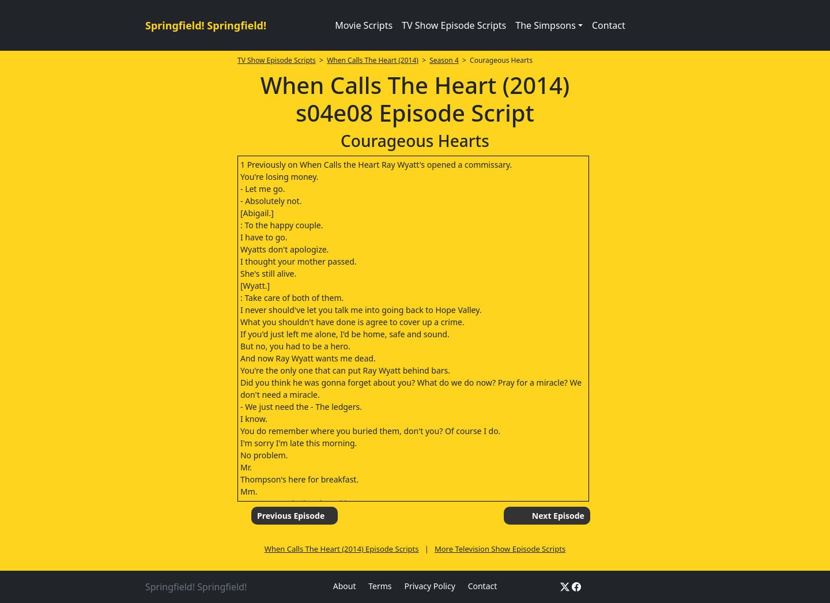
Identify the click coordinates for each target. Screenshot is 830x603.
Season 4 (444, 60)
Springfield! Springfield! (205, 25)
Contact (608, 25)
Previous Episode (291, 515)
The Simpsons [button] (545, 25)
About (344, 586)
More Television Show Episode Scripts (500, 549)
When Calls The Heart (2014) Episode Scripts (342, 549)
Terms (379, 586)
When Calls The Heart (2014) (372, 60)
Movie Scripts (364, 25)
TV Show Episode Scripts (454, 25)
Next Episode (558, 515)
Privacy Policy (429, 586)
